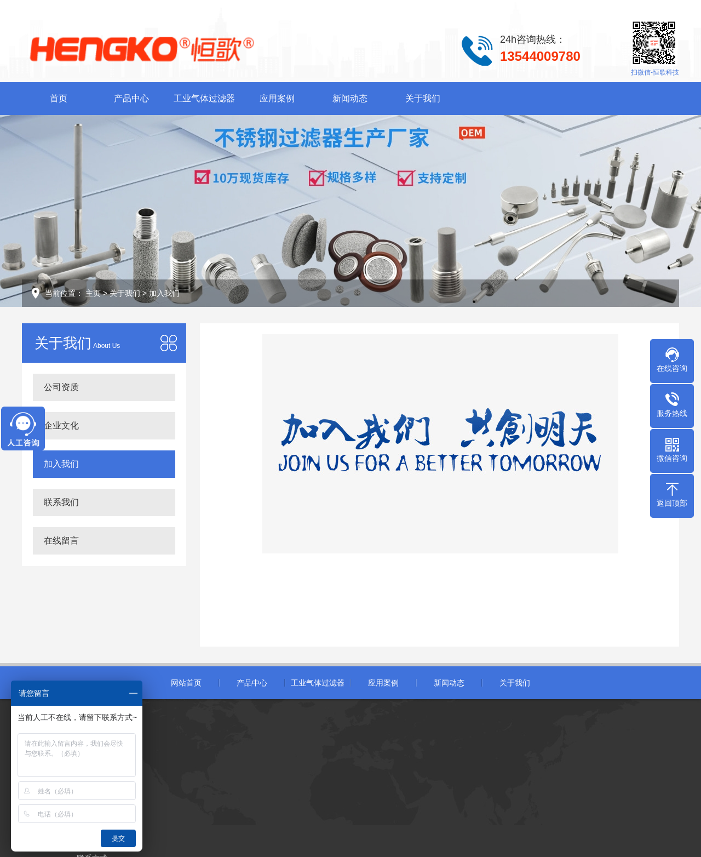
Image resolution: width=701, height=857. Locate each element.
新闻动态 (349, 98)
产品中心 (131, 98)
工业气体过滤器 (204, 98)
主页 (93, 293)
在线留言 (61, 540)
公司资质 (61, 387)
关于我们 (422, 98)
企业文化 (61, 425)
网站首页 (186, 682)
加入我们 (164, 293)
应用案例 (277, 98)
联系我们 (61, 502)
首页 (58, 98)
